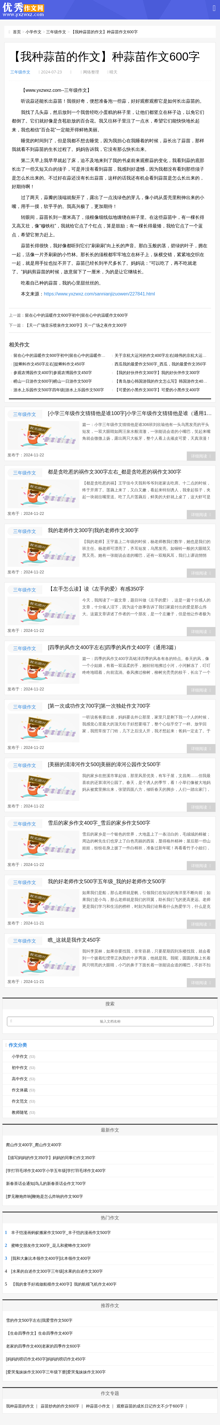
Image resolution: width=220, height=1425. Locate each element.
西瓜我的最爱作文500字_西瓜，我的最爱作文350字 (161, 363)
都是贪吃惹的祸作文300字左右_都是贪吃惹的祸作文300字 (114, 471)
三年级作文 (56, 32)
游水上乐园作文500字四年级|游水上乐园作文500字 (58, 389)
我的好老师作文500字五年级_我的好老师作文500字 (107, 881)
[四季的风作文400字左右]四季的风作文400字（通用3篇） (113, 647)
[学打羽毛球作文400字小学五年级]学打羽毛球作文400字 (56, 1170)
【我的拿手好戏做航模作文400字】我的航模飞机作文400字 (64, 1283)
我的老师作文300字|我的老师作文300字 (93, 530)
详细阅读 (201, 455)
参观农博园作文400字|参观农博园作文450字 (52, 372)
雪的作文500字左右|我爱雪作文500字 (39, 1319)
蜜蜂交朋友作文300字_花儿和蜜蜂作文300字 (51, 1245)
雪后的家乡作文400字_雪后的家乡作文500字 (99, 822)
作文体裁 (23, 1089)
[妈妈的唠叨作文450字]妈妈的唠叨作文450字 (46, 1358)
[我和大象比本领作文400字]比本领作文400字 (51, 1257)
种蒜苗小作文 (98, 1405)
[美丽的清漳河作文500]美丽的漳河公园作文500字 (104, 764)
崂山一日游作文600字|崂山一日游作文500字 (52, 380)
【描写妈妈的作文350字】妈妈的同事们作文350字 (51, 1157)
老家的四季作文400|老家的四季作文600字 (43, 1345)
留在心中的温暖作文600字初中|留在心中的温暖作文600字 (76, 315)
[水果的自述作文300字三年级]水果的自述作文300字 (57, 1270)
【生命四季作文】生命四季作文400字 (39, 1332)
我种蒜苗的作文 (20, 1405)
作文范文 (23, 1100)
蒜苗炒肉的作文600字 (60, 1405)
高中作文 (23, 1078)
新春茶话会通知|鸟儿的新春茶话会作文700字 (46, 1183)
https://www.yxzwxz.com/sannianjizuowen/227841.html (99, 293)
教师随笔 (23, 1111)
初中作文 (23, 1067)
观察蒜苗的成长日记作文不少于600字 (150, 1405)
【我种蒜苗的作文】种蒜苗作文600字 (104, 32)
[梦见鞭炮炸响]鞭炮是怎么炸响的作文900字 (44, 1196)
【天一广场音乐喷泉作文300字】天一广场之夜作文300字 (76, 324)
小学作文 (33, 32)
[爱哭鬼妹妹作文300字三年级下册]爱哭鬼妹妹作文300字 (56, 1371)
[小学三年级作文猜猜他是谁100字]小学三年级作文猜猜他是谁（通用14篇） (130, 413)
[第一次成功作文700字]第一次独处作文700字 (99, 705)
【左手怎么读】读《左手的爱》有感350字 (96, 588)
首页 (17, 32)
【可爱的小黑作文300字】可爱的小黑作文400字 (157, 389)
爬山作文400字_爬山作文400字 (34, 1144)
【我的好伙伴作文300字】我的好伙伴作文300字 (157, 372)
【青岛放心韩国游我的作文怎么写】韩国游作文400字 (162, 380)
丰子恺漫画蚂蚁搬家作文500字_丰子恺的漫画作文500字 (61, 1232)
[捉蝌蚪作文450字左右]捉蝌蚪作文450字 (49, 363)
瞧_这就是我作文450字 (74, 939)
